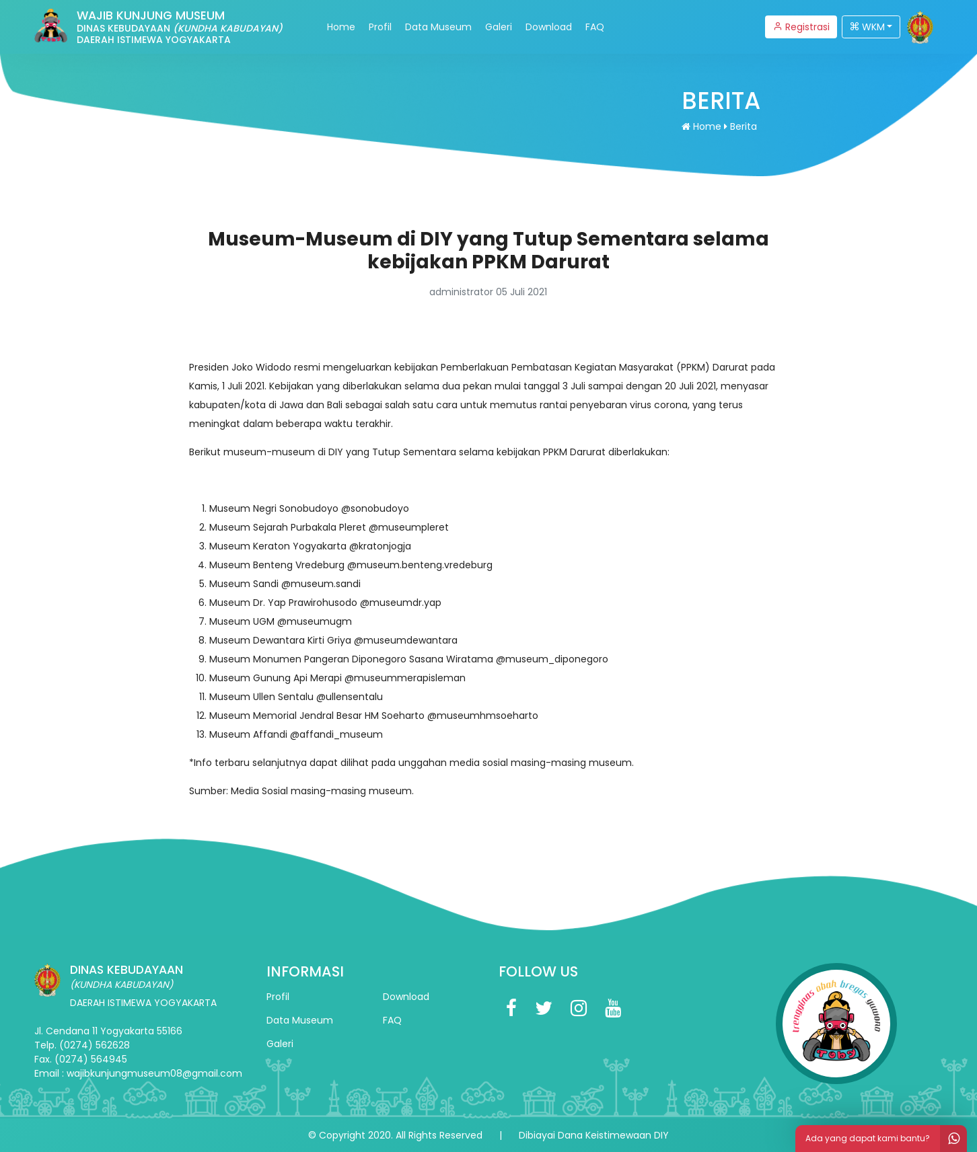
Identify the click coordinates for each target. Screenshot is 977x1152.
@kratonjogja (380, 546)
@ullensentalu (349, 696)
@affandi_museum (336, 734)
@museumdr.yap (400, 602)
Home (341, 27)
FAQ (594, 27)
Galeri (498, 27)
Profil (380, 27)
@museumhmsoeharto (482, 715)
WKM (867, 27)
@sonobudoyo (375, 508)
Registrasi (801, 27)
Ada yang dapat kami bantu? (886, 1138)
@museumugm (314, 621)
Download (549, 27)
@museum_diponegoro (552, 659)
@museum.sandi (321, 583)
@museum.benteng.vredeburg (420, 565)
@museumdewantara (406, 640)
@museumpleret (409, 527)
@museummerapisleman (405, 678)
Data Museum (438, 27)
